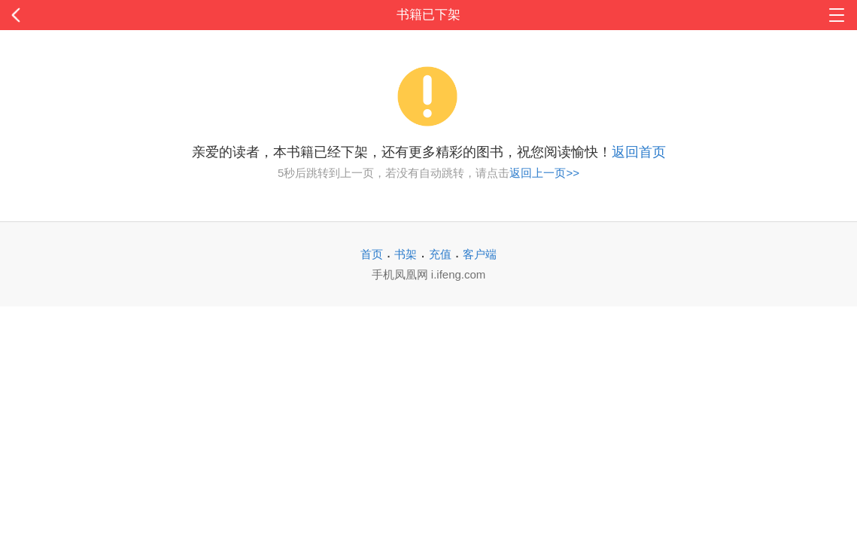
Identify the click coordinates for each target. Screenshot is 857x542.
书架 (405, 254)
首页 (371, 254)
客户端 (480, 254)
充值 (440, 254)
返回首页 (639, 152)
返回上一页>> (544, 172)
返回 (86, 15)
